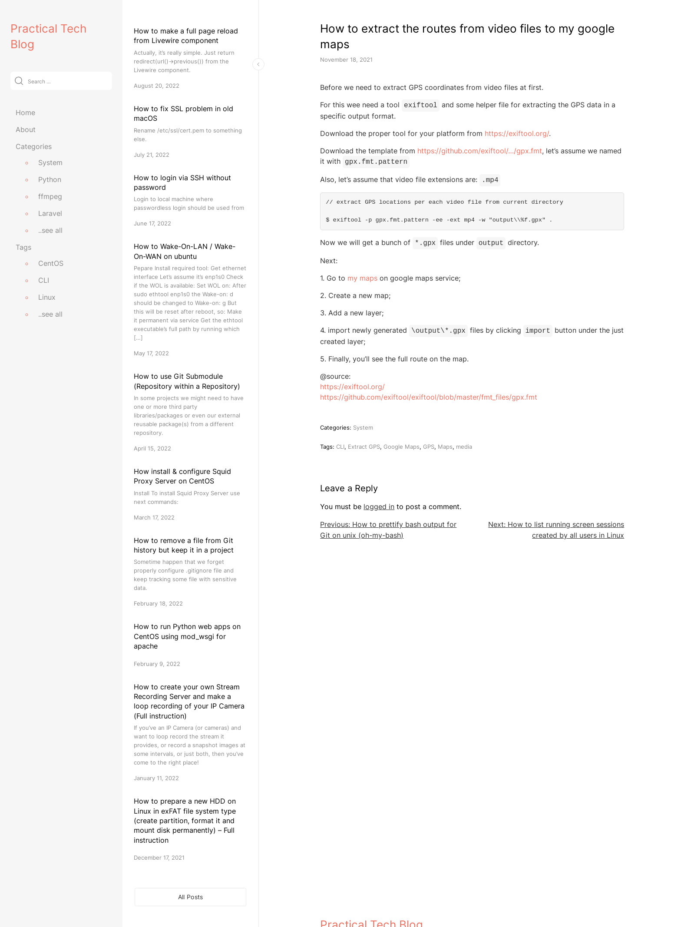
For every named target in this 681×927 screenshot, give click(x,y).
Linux (47, 297)
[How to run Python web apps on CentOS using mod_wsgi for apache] (190, 644)
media (464, 442)
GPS (428, 442)
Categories (34, 146)
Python (49, 179)
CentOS (50, 263)
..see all (50, 230)
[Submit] (19, 81)
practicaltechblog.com (353, 901)
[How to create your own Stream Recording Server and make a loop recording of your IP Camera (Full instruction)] (190, 732)
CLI (43, 280)
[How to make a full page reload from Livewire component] (190, 58)
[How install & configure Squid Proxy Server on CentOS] (190, 494)
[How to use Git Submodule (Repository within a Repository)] (190, 412)
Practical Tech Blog (371, 883)
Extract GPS (364, 442)
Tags (23, 247)
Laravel (50, 213)
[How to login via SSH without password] (190, 200)
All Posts (190, 897)
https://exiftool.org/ (517, 132)
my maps (362, 274)
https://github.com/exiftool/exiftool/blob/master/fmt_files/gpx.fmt (428, 392)
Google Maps (401, 442)
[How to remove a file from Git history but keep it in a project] (190, 571)
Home (25, 112)
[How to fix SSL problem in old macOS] (190, 131)
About (26, 129)
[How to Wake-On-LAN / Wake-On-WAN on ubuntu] (190, 299)
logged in (379, 502)
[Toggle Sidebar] (258, 64)
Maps (445, 442)
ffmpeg (50, 196)
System (50, 162)
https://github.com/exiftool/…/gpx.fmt (479, 150)
